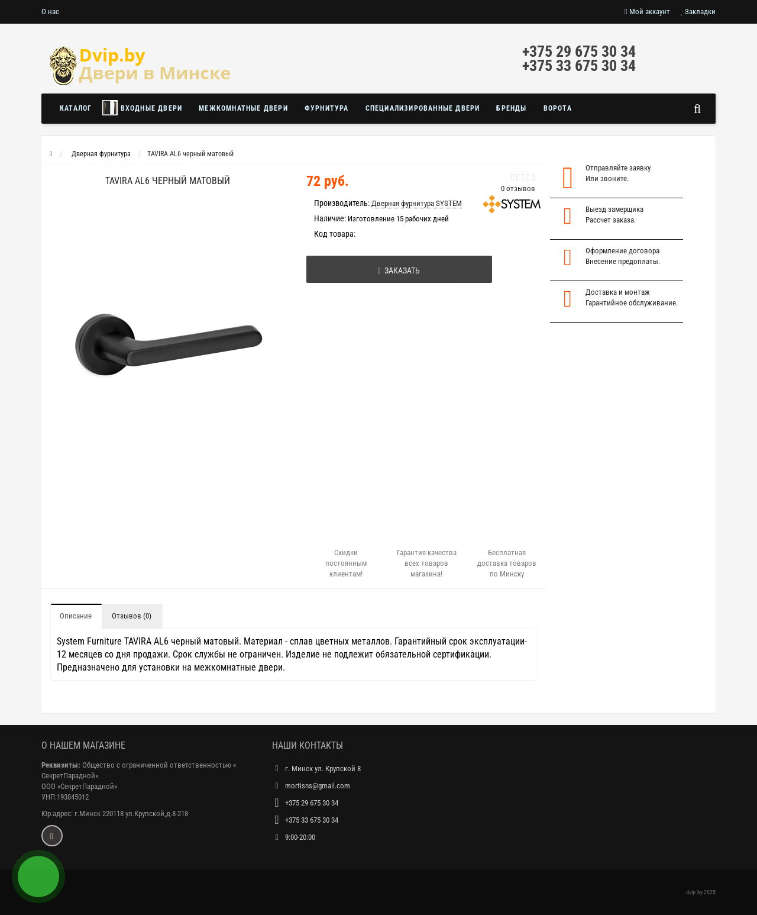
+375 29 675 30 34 (579, 51)
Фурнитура (327, 108)
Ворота (558, 108)
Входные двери (142, 107)
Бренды (511, 108)
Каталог (76, 108)
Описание (76, 615)
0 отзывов (518, 188)
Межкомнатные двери (243, 108)
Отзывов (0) (131, 615)
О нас (50, 11)
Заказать (399, 270)
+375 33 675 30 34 (579, 66)
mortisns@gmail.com (317, 785)
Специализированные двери (422, 108)
